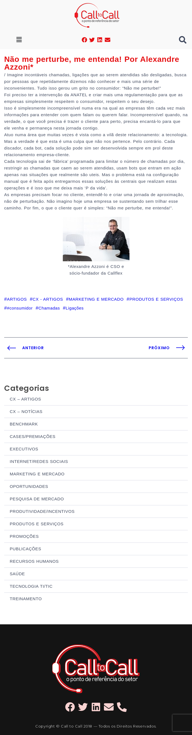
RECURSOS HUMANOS (34, 561)
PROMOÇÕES (24, 536)
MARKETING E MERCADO (37, 474)
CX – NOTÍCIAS (26, 411)
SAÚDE (17, 573)
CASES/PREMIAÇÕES (33, 436)
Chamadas (49, 308)
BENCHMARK (24, 424)
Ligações (75, 308)
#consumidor (20, 308)
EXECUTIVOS (24, 449)
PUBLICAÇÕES (25, 548)
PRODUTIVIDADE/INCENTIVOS (42, 511)
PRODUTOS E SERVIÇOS (37, 523)
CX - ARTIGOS (48, 299)
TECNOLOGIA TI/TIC (31, 586)
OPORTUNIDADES (29, 486)
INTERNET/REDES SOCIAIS (39, 461)
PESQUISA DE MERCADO (37, 498)
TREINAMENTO (26, 598)
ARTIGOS (17, 299)
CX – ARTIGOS (25, 399)
